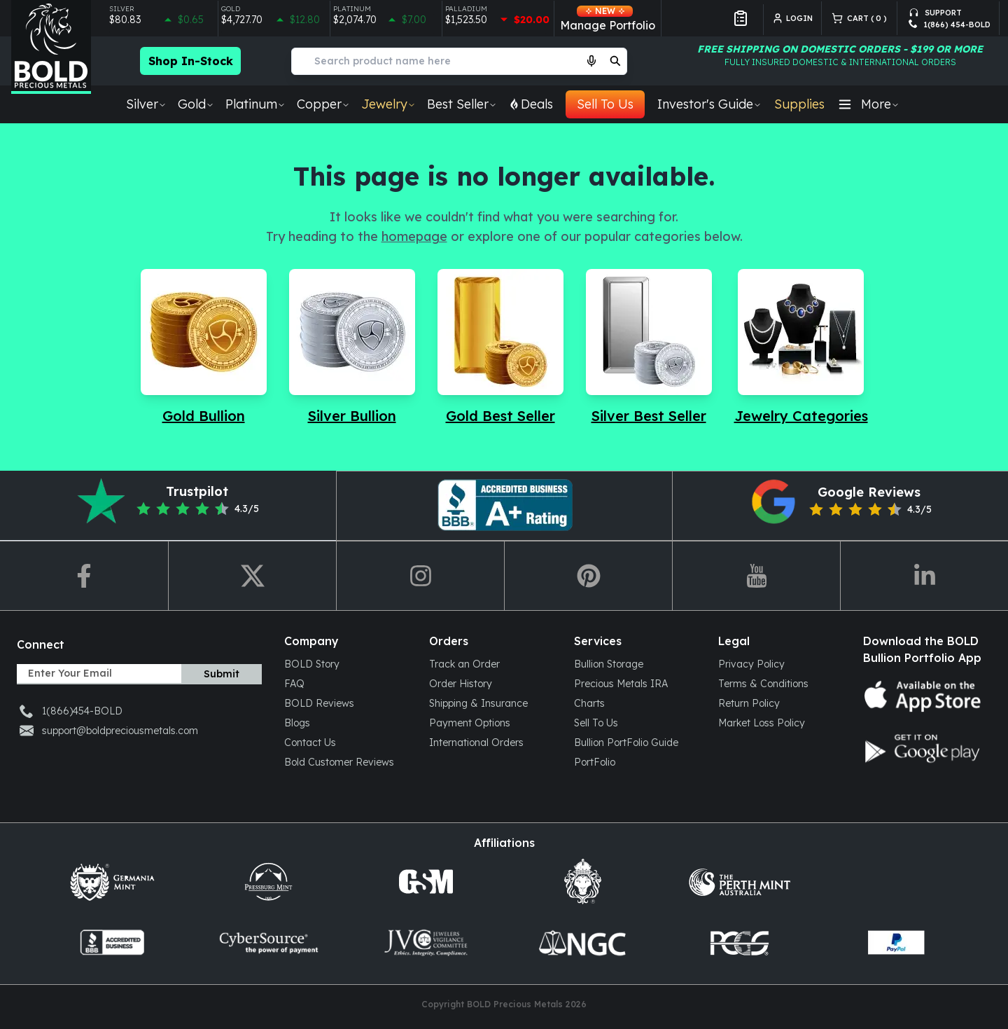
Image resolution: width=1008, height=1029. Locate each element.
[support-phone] (949, 25)
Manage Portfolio (607, 19)
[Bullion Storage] (635, 663)
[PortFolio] (635, 761)
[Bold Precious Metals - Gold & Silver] (51, 47)
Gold (196, 104)
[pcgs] (739, 942)
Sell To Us (605, 104)
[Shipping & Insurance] (490, 702)
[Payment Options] (490, 722)
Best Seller (462, 104)
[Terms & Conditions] (779, 683)
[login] (797, 18)
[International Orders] (490, 741)
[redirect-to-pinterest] (504, 506)
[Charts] (635, 702)
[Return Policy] (779, 702)
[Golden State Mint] (425, 881)
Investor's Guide (709, 104)
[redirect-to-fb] (84, 575)
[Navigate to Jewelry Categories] (801, 347)
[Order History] (490, 683)
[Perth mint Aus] (739, 881)
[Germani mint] (112, 881)
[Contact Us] (345, 741)
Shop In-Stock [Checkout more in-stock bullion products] (190, 61)
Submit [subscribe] (221, 674)
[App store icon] (924, 696)
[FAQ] (345, 683)
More (868, 104)
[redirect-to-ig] (420, 575)
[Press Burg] (269, 881)
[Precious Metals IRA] (635, 683)
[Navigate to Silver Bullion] (352, 347)
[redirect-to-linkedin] (924, 575)
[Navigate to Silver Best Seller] (649, 347)
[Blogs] (345, 722)
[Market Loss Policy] (779, 722)
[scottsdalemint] (582, 881)
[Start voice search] (591, 61)
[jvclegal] (425, 942)
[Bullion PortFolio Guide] (635, 741)
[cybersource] (269, 942)
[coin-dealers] (112, 942)
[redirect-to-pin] (588, 575)
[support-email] (949, 10)
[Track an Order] (490, 663)
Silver (146, 104)
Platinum (255, 104)
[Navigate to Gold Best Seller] (501, 347)
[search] (615, 61)
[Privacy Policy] (779, 663)
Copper (323, 104)
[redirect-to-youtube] (756, 575)
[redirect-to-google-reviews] (840, 506)
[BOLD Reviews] (345, 702)
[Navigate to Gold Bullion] (204, 347)
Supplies (799, 104)
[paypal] (896, 942)
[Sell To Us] (635, 722)
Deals (530, 104)
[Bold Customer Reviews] (345, 761)
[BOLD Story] (345, 663)
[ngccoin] (582, 942)
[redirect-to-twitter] (252, 575)
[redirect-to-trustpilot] (168, 506)
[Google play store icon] (924, 748)
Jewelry (388, 104)
